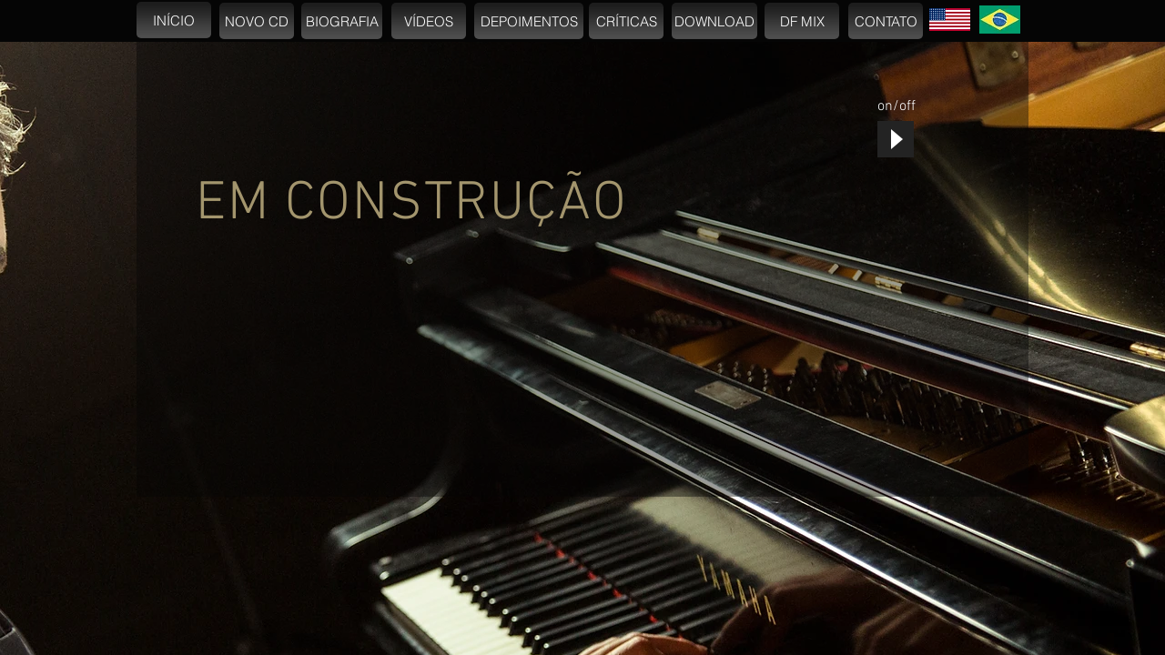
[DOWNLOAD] (714, 21)
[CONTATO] (885, 21)
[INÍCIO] (174, 20)
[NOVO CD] (256, 21)
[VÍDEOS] (428, 21)
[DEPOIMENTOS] (528, 21)
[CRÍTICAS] (626, 21)
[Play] (895, 139)
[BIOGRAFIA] (341, 21)
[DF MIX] (802, 21)
